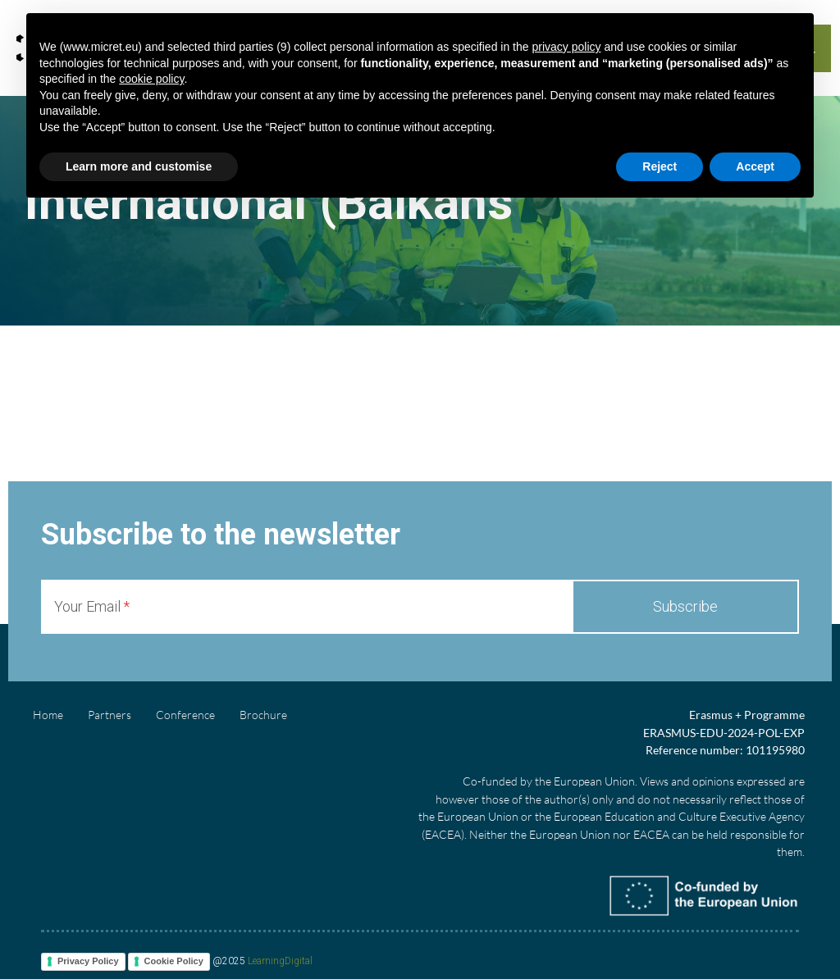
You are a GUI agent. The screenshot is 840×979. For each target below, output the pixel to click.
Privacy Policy (88, 961)
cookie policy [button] (151, 78)
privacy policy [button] (566, 46)
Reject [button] (659, 166)
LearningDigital (280, 962)
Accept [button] (755, 166)
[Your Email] (306, 607)
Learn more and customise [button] (139, 166)
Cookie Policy (173, 961)
